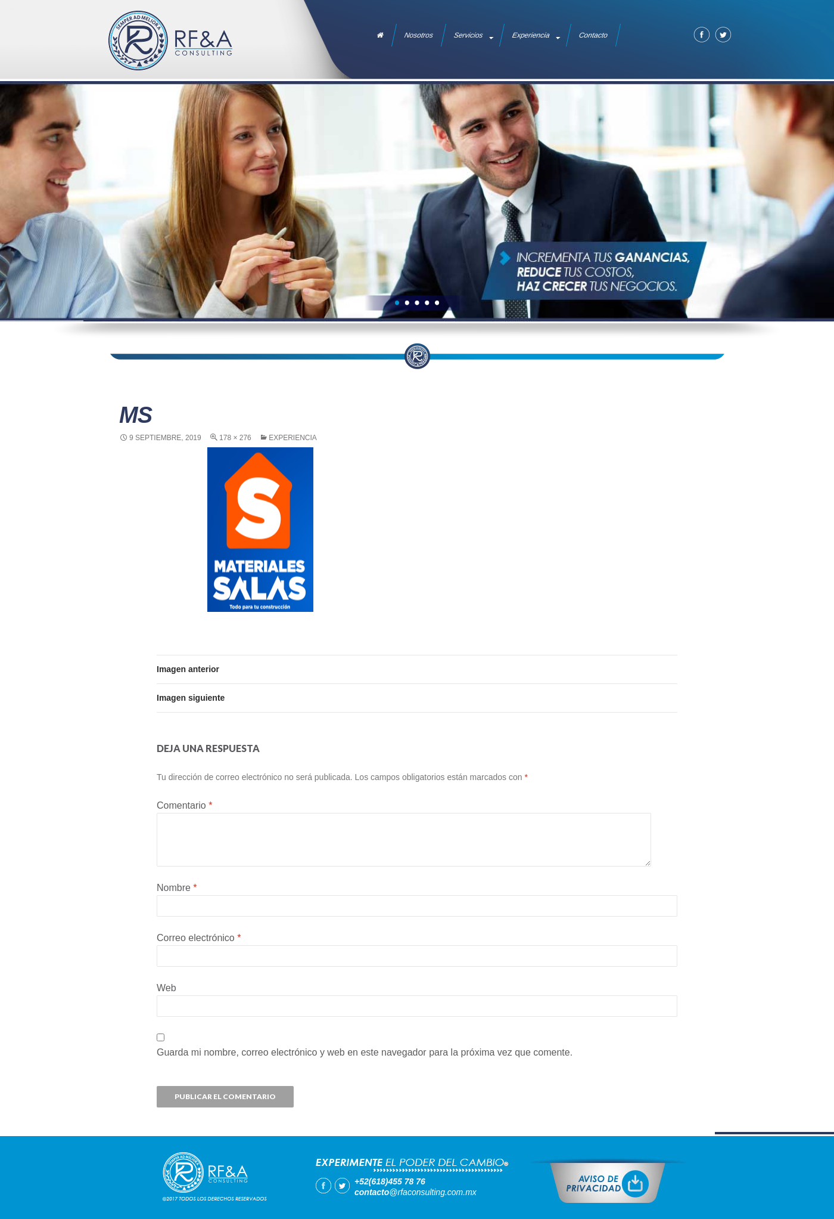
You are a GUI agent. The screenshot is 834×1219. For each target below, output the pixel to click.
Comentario (184, 805)
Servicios (468, 35)
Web (166, 988)
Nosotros (419, 35)
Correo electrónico (199, 938)
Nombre (177, 888)
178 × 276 (235, 438)
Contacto (593, 35)
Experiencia (531, 35)
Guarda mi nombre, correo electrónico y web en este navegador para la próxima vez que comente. (364, 1052)
